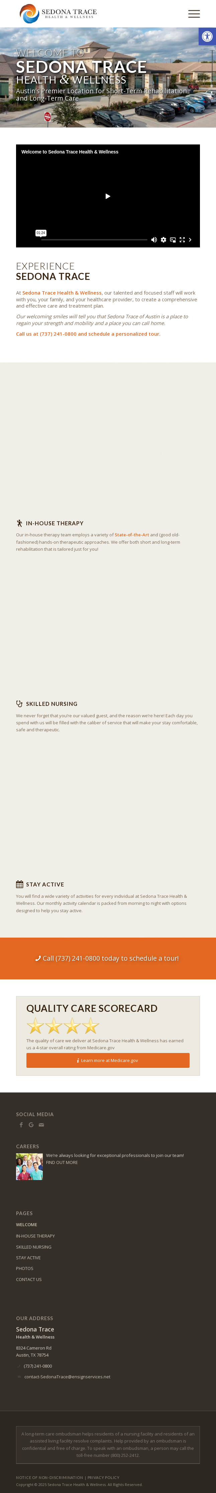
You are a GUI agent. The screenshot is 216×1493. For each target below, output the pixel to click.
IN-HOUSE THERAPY (35, 1236)
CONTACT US (29, 1279)
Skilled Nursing (52, 704)
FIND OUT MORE (62, 1162)
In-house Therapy (55, 523)
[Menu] (191, 13)
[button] (207, 36)
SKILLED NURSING (33, 1247)
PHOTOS (24, 1268)
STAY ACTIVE (28, 1258)
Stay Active (45, 884)
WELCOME (26, 1224)
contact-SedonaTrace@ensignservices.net (67, 1377)
